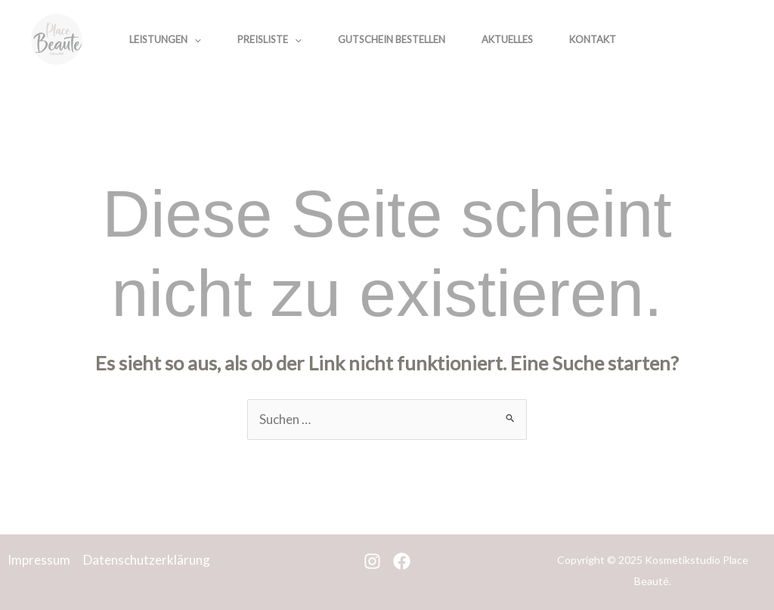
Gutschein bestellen (391, 39)
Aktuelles (507, 39)
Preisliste (269, 39)
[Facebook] (724, 40)
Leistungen (165, 39)
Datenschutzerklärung (146, 560)
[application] (194, 39)
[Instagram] (690, 40)
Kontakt (592, 39)
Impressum (39, 560)
